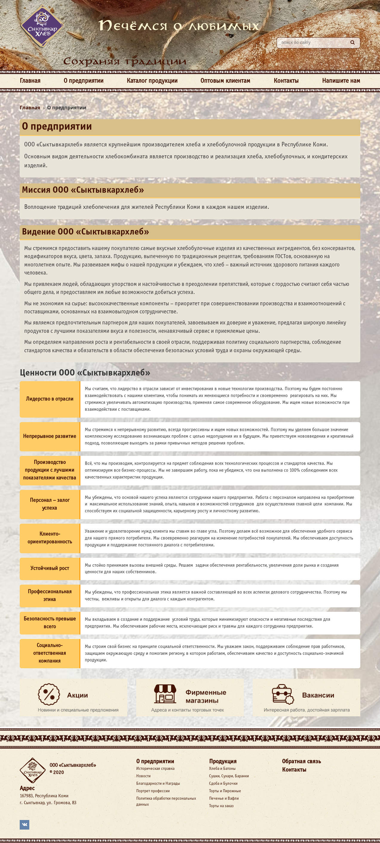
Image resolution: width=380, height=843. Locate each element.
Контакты (286, 81)
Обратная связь (301, 761)
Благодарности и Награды (158, 784)
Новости (143, 776)
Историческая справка (155, 769)
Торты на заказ (221, 806)
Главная (30, 81)
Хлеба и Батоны (222, 769)
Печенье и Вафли (224, 799)
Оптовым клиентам (225, 81)
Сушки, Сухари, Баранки (229, 776)
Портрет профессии (153, 791)
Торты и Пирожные (225, 791)
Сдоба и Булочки (223, 784)
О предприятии (83, 81)
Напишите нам (341, 81)
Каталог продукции (152, 81)
